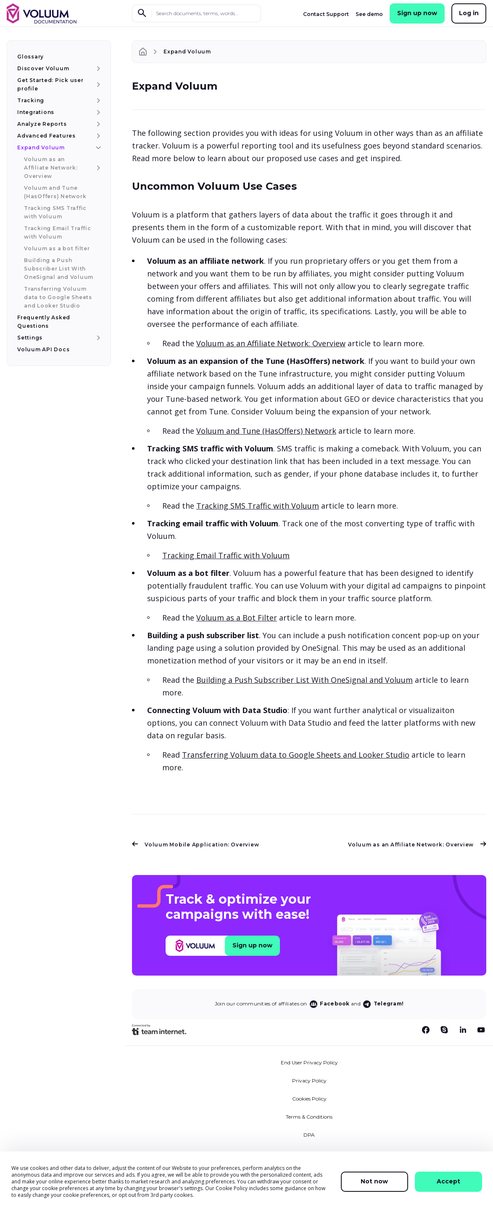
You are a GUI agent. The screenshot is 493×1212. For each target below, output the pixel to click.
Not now (374, 1181)
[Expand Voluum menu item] (97, 147)
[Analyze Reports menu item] (97, 124)
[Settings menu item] (97, 337)
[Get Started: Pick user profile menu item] (97, 84)
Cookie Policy (232, 1188)
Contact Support (326, 14)
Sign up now (417, 13)
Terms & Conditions (309, 1117)
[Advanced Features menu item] (97, 136)
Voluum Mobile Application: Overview (195, 844)
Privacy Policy (309, 1080)
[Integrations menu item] (97, 112)
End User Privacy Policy (309, 1062)
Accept (448, 1181)
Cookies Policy (309, 1098)
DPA (309, 1135)
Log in (469, 13)
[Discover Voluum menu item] (97, 68)
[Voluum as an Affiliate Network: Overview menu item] (97, 167)
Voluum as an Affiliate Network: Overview (270, 343)
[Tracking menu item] (97, 100)
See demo (369, 14)
